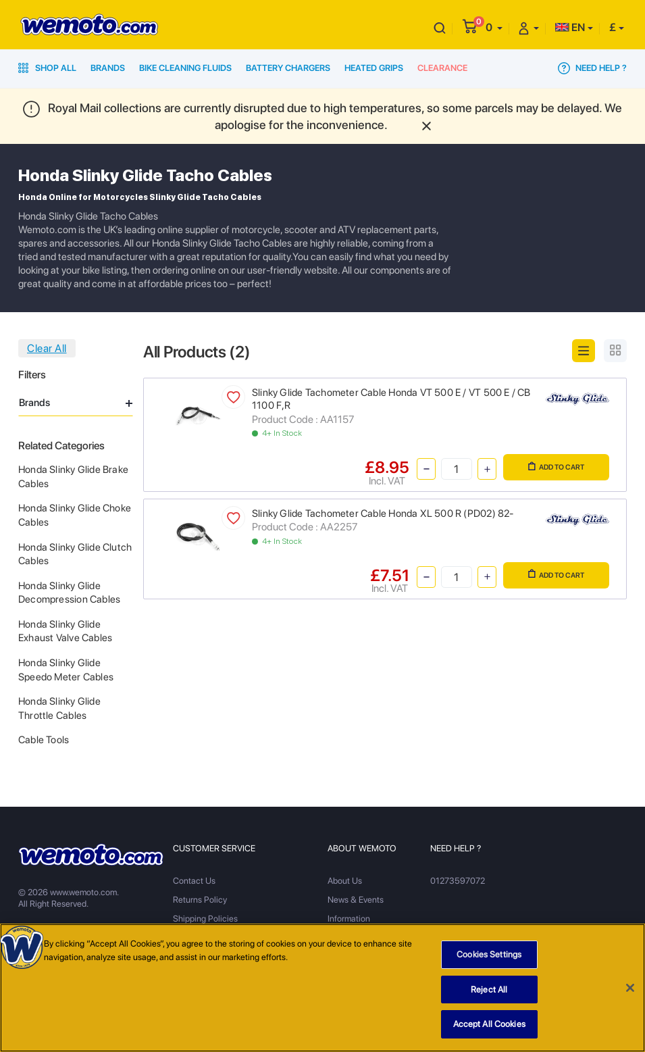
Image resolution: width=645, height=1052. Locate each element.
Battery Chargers (288, 68)
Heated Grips (373, 68)
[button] (494, 27)
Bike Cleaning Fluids (185, 68)
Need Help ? (592, 68)
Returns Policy (200, 900)
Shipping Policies (205, 918)
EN (570, 27)
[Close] (630, 988)
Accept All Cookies (489, 1025)
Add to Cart (556, 466)
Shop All (47, 68)
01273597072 (457, 881)
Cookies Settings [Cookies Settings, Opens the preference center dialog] (489, 955)
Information (349, 918)
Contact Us (194, 881)
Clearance (442, 68)
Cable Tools (43, 740)
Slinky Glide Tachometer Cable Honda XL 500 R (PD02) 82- (383, 513)
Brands (108, 68)
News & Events (356, 900)
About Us (345, 881)
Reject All (489, 990)
